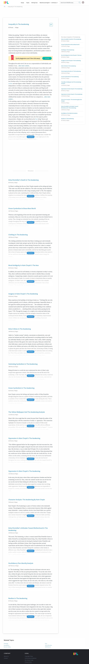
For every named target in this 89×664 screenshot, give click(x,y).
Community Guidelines (30, 650)
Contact (6, 650)
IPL (4, 6)
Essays (23, 2)
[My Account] (83, 2)
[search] (79, 2)
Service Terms (28, 655)
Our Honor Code (29, 652)
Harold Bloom (7, 636)
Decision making (7, 638)
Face (46, 635)
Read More (30, 187)
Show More (30, 128)
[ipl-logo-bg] (7, 2)
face (36, 110)
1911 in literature (48, 636)
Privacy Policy (28, 653)
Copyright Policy (29, 648)
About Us (6, 648)
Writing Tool (35, 2)
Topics (28, 2)
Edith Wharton (48, 638)
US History (54, 2)
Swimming (6, 635)
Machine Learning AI (44, 2)
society (10, 75)
